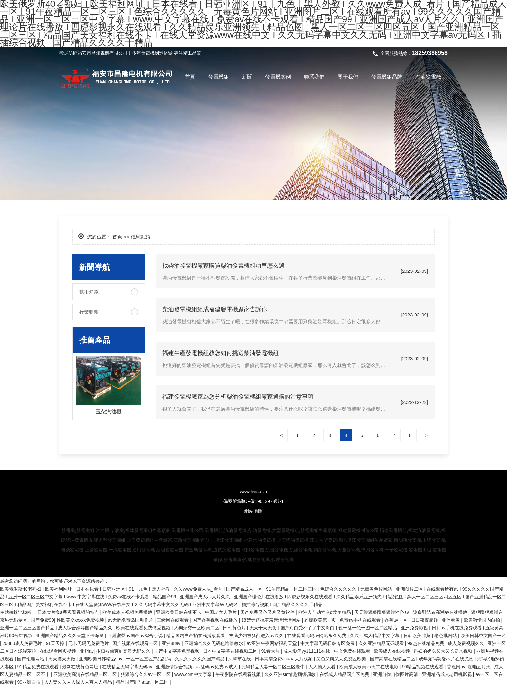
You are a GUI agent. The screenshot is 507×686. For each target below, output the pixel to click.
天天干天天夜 (263, 627)
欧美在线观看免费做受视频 (144, 627)
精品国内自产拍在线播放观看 (196, 635)
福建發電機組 (393, 530)
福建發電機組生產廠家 (147, 530)
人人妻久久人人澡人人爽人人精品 (78, 682)
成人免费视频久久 (466, 643)
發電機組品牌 (386, 77)
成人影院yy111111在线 (307, 651)
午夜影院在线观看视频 (238, 674)
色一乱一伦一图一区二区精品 (368, 627)
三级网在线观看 (173, 620)
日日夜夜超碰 (425, 620)
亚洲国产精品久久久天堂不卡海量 (70, 635)
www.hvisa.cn (253, 491)
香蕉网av (456, 666)
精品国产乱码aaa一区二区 (143, 682)
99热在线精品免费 (426, 643)
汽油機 (102, 530)
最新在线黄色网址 (81, 666)
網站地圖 (253, 511)
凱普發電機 (276, 549)
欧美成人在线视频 (392, 651)
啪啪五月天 (480, 666)
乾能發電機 (253, 549)
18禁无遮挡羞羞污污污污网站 (271, 620)
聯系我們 (314, 77)
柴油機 (117, 530)
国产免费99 (42, 620)
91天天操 (56, 643)
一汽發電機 (120, 549)
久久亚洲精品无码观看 (382, 643)
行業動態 (89, 312)
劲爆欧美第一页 (320, 620)
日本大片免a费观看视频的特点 (69, 612)
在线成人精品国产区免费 (345, 674)
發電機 (148, 53)
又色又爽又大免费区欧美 (341, 658)
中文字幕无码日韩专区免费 (328, 643)
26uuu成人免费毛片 (23, 643)
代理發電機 (282, 559)
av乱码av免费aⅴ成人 (217, 666)
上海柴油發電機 (292, 540)
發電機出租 (420, 549)
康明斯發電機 (407, 540)
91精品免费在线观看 (38, 666)
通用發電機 (143, 549)
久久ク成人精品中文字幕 (375, 635)
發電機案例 (278, 77)
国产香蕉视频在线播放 (215, 620)
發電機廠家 (234, 559)
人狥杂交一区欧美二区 (197, 627)
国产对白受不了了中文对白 (308, 627)
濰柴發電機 (72, 549)
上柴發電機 (96, 549)
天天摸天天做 (62, 658)
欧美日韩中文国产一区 (483, 635)
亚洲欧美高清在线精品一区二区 (85, 674)
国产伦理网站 (31, 658)
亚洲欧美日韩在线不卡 (179, 612)
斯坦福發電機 (169, 549)
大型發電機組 (285, 530)
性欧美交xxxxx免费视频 (81, 620)
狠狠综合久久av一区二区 (146, 674)
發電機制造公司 (187, 530)
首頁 (190, 77)
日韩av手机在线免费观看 (457, 627)
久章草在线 (240, 658)
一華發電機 (396, 549)
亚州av (87, 651)
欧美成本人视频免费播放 (128, 612)
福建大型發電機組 (107, 540)
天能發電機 (348, 549)
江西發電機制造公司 (193, 540)
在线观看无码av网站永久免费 (317, 635)
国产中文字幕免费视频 (177, 651)
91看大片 (271, 651)
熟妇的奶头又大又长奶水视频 (444, 651)
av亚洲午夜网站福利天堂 (272, 643)
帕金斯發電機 (198, 549)
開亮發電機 (324, 549)
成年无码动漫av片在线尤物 (447, 658)
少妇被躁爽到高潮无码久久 (124, 651)
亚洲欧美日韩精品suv (101, 658)
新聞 (247, 77)
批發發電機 (258, 559)
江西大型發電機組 (328, 540)
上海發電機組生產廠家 (149, 540)
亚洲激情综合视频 (174, 666)
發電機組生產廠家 (318, 530)
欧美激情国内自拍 (482, 620)
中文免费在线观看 (353, 651)
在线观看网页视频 (58, 651)
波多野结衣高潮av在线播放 (441, 612)
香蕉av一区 (396, 620)
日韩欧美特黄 (418, 635)
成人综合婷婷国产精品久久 (85, 627)
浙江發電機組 (229, 540)
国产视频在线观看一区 (136, 643)
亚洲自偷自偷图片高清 (396, 674)
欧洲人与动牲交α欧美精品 (325, 612)
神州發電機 (372, 549)
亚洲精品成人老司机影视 (447, 674)
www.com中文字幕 (193, 674)
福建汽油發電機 (424, 530)
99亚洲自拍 (29, 682)
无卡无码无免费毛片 (89, 643)
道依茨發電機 (226, 549)
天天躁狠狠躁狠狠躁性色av (382, 612)
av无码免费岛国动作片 (131, 620)
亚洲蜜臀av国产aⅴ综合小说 (135, 635)
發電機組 (218, 77)
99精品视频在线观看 (423, 666)
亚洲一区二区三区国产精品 (28, 627)
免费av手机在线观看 (361, 620)
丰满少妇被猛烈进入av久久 (257, 635)
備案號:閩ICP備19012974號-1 (253, 501)
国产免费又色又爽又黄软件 (268, 612)
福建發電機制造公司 (358, 530)
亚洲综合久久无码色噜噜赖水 (214, 643)
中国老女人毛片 (221, 612)
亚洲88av (172, 643)
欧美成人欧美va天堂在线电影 (369, 666)
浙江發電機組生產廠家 (370, 540)
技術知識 (89, 291)
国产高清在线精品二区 (393, 658)
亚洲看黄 (451, 620)
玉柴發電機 (433, 540)
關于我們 (348, 77)
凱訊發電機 (300, 549)
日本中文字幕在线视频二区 (231, 651)
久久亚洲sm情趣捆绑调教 (290, 674)
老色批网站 (446, 635)
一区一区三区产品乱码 (149, 658)
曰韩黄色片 (235, 627)
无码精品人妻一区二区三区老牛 (273, 666)
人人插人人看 (322, 666)
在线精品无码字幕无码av (128, 666)
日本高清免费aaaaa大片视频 (284, 658)
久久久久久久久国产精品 (200, 658)
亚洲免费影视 (415, 627)
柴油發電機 (259, 530)
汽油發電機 (428, 77)
